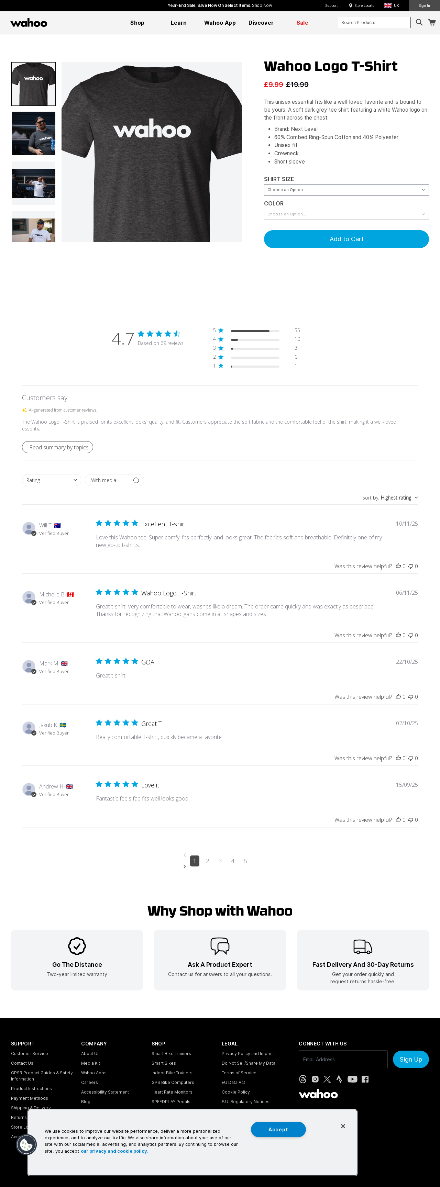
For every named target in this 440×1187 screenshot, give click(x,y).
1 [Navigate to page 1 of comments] (194, 861)
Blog (85, 1101)
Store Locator (365, 5)
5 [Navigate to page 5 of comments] (245, 861)
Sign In (424, 5)
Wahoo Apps (94, 1072)
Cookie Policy (236, 1092)
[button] (393, 5)
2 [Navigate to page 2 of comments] (207, 861)
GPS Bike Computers (173, 1082)
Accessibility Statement (105, 1092)
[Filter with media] (114, 480)
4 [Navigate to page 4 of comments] (232, 861)
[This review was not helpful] (410, 566)
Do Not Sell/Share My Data (248, 1063)
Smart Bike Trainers (171, 1053)
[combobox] (374, 22)
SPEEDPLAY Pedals (171, 1101)
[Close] (343, 1126)
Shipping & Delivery (31, 1107)
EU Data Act (233, 1082)
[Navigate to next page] (220, 866)
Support (331, 5)
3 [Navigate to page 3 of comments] (220, 861)
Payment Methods (29, 1098)
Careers (89, 1082)
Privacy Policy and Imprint (248, 1053)
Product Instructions (31, 1088)
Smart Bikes (164, 1063)
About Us (90, 1053)
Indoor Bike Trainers (172, 1072)
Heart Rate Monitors (172, 1092)
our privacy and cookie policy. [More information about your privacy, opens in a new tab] (114, 1150)
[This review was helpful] (398, 566)
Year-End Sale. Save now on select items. (220, 5)
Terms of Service (239, 1072)
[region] (193, 1142)
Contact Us (22, 1063)
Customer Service (29, 1053)
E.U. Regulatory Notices (246, 1101)
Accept (278, 1129)
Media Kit (90, 1063)
